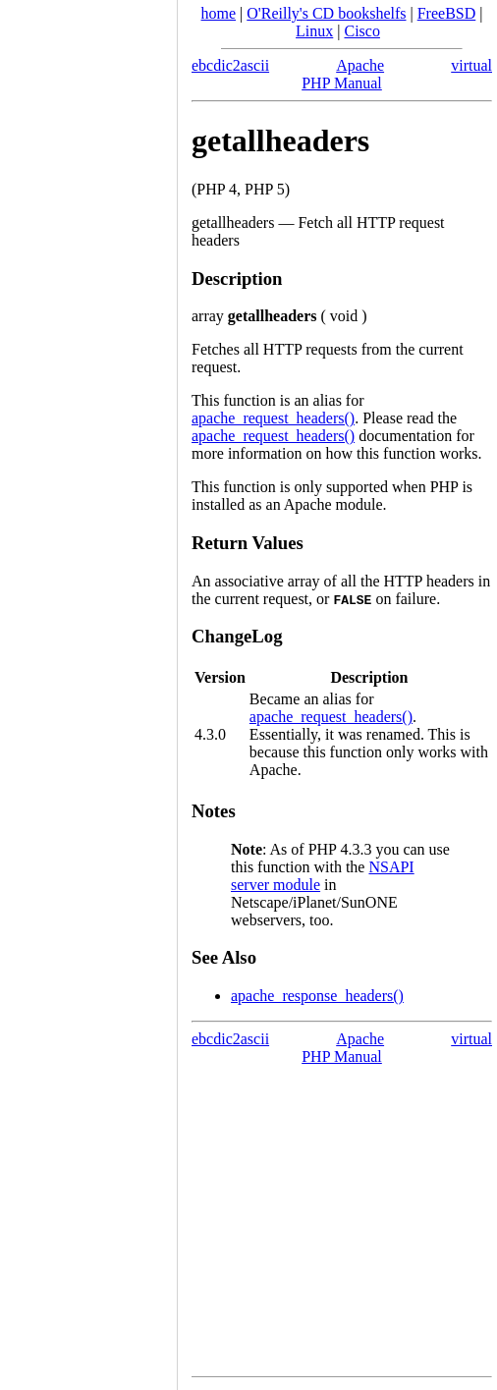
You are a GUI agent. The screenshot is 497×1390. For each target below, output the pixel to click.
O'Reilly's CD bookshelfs (326, 13)
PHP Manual (342, 83)
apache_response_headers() (317, 995)
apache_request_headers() (273, 418)
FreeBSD (446, 13)
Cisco (361, 31)
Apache (360, 65)
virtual (471, 65)
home (219, 13)
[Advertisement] (88, 688)
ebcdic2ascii (230, 65)
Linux (314, 31)
